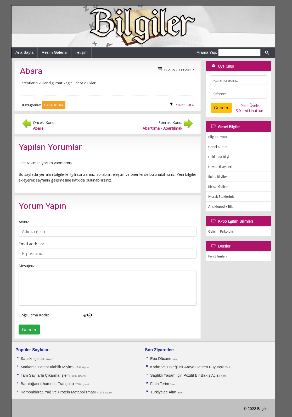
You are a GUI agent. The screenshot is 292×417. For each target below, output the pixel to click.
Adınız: (24, 221)
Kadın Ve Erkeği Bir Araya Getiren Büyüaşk (187, 367)
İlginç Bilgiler (217, 176)
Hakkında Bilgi (218, 157)
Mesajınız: (27, 265)
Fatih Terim (159, 384)
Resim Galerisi (54, 52)
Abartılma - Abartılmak (162, 128)
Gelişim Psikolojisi (221, 231)
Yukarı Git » (185, 105)
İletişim (81, 52)
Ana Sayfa (24, 52)
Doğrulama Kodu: (34, 314)
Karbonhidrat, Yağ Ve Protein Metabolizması (58, 392)
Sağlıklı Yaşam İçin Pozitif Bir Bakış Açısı (185, 375)
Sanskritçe (30, 358)
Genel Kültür (217, 147)
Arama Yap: (207, 52)
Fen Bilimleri (217, 256)
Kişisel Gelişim (218, 186)
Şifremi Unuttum (250, 110)
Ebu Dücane (161, 358)
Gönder (29, 329)
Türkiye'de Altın (163, 392)
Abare (38, 128)
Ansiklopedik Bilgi (221, 206)
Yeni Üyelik (250, 105)
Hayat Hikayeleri (220, 166)
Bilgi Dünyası (217, 137)
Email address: (31, 243)
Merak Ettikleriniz (221, 196)
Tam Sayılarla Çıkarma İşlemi (46, 375)
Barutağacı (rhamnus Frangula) (48, 384)
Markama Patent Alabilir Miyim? (47, 367)
